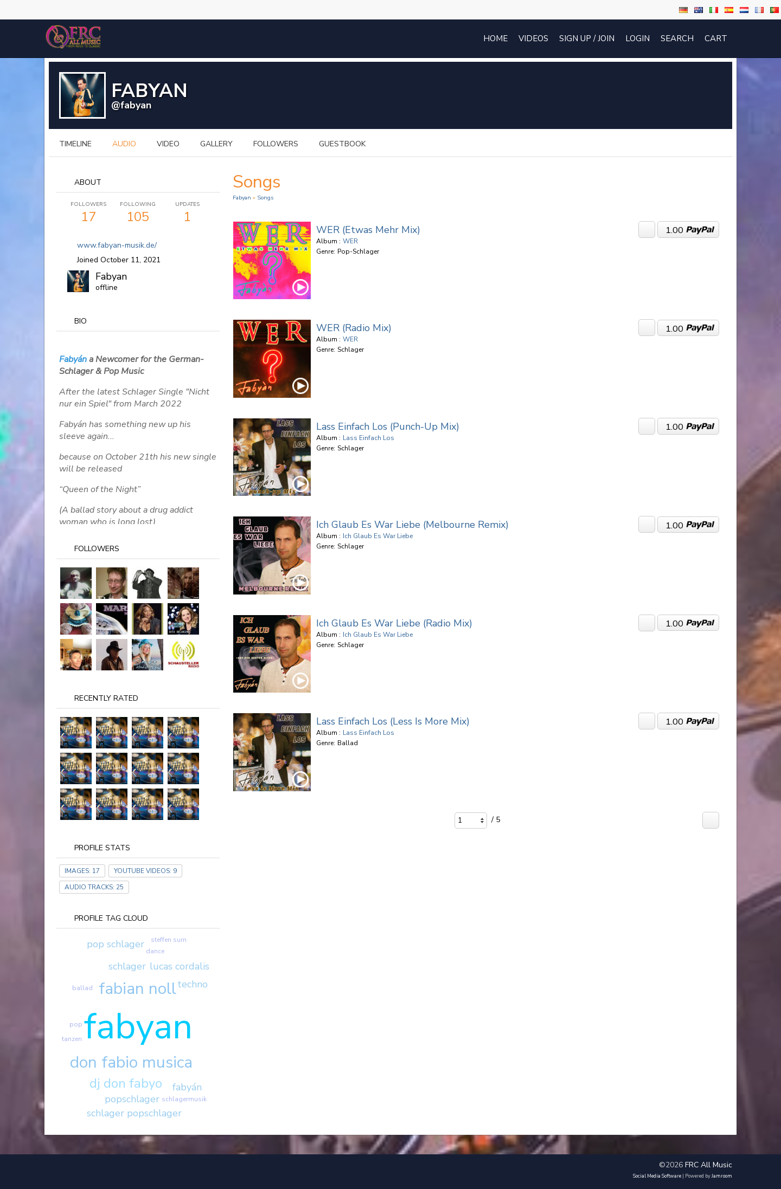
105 (138, 213)
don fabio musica (131, 1062)
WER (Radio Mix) (354, 327)
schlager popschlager (134, 1113)
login (637, 38)
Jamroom (722, 1176)
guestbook (342, 144)
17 (88, 213)
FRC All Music (708, 1165)
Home (495, 38)
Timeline (75, 144)
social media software (657, 1176)
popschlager (132, 1099)
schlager (127, 966)
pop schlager (115, 944)
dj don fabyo (125, 1083)
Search (677, 38)
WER (350, 241)
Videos (533, 38)
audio (124, 144)
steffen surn (169, 939)
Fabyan (111, 276)
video (168, 144)
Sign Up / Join (586, 38)
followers (275, 144)
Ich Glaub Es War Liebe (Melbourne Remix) (412, 524)
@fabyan (131, 105)
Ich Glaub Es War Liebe (378, 536)
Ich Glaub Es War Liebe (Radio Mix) (394, 623)
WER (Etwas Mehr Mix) (368, 229)
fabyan (138, 1026)
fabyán (187, 1087)
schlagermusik (184, 1099)
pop (75, 1024)
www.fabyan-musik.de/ (117, 245)
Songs (265, 197)
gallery (216, 144)
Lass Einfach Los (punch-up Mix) (387, 426)
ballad (82, 988)
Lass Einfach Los (368, 438)
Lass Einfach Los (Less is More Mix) (393, 721)
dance (155, 951)
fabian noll (137, 989)
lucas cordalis (179, 966)
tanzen (72, 1039)
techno (192, 984)
